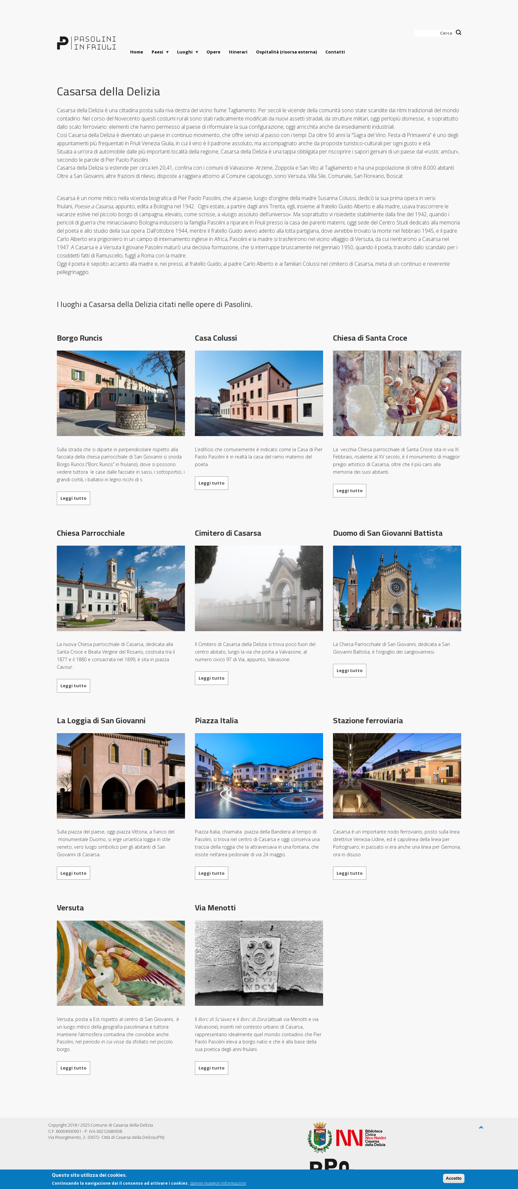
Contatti (335, 52)
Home (136, 52)
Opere (213, 52)
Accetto (454, 1179)
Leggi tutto (73, 498)
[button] (481, 1127)
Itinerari (238, 52)
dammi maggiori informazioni (218, 1184)
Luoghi (186, 53)
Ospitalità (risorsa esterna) (286, 52)
